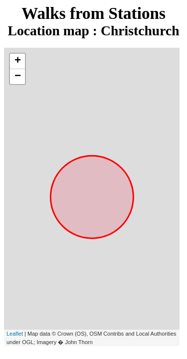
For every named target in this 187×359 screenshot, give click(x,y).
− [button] (17, 76)
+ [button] (17, 61)
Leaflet (14, 334)
